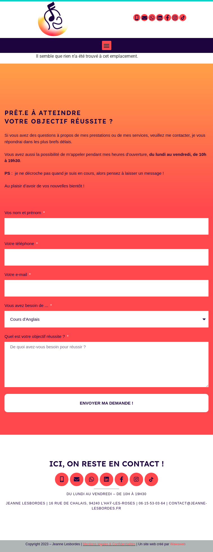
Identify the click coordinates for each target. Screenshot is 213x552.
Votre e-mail (16, 274)
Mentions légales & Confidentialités (109, 544)
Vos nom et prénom (23, 212)
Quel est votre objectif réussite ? (35, 336)
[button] (106, 45)
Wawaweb (178, 544)
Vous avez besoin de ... (27, 305)
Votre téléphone (20, 243)
